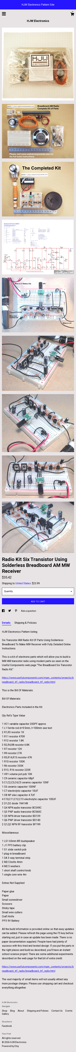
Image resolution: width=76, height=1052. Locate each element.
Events (68, 1010)
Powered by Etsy (10, 1046)
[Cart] (72, 14)
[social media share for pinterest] (16, 611)
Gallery (5, 1014)
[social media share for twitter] (10, 611)
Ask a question (28, 611)
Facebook (7, 1026)
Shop (5, 1010)
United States (23, 583)
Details (6, 622)
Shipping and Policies (38, 1010)
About (21, 1010)
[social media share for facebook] (3, 611)
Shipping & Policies (25, 622)
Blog (12, 1010)
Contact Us (57, 1010)
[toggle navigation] (4, 13)
